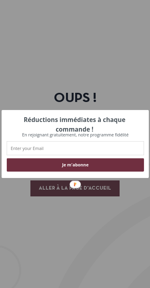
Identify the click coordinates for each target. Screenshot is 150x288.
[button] (74, 124)
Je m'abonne (75, 165)
